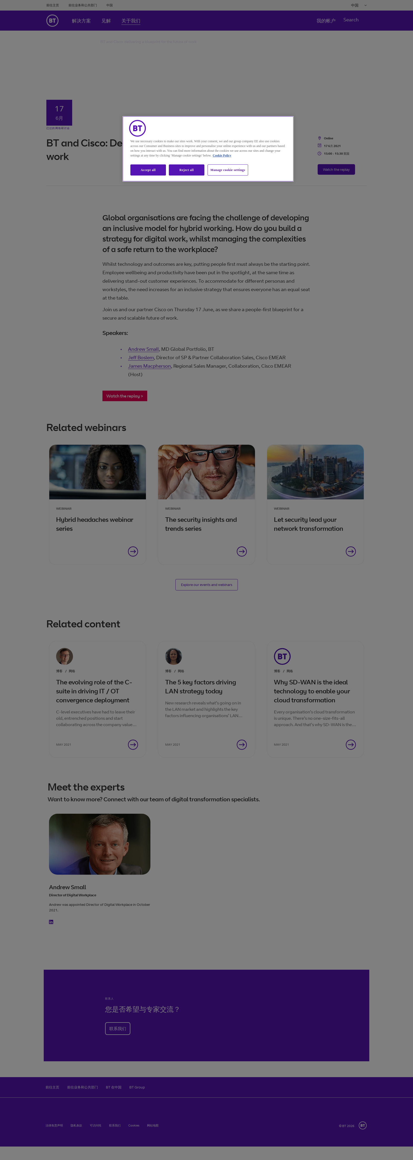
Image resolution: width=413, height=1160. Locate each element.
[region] (208, 149)
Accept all (148, 170)
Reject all (186, 170)
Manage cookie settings (227, 170)
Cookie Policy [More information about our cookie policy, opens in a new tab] (222, 155)
